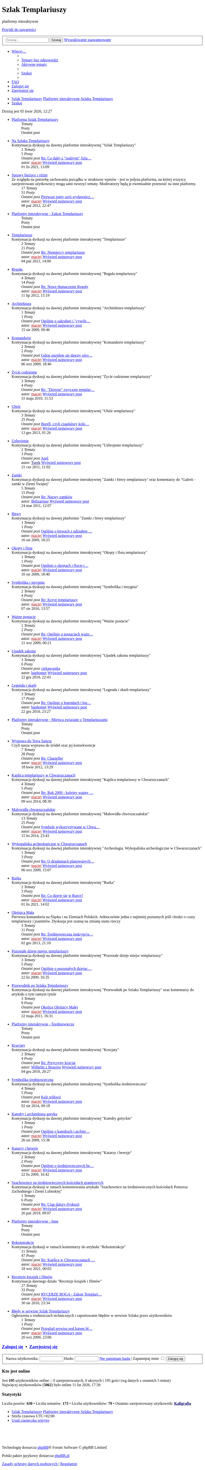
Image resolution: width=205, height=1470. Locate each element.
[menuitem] (39, 60)
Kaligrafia (182, 1403)
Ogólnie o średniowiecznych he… (67, 1166)
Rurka (16, 878)
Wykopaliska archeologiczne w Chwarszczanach (49, 844)
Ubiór (16, 406)
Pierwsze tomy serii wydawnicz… (67, 197)
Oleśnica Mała (23, 912)
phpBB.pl (62, 1456)
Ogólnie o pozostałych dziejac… (66, 968)
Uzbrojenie (20, 441)
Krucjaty (18, 1045)
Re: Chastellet (52, 758)
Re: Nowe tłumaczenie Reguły (64, 287)
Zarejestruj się (43, 1346)
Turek (35, 463)
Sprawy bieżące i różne (30, 175)
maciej (36, 162)
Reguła (17, 269)
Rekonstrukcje (23, 1242)
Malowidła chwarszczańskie (33, 809)
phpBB (42, 1447)
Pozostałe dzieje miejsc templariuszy (40, 951)
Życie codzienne (24, 372)
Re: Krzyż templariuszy (59, 600)
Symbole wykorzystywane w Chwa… (70, 827)
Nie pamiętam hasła (114, 1358)
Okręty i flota (22, 548)
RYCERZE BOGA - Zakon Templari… (71, 1294)
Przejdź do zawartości (19, 30)
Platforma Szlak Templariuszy (35, 119)
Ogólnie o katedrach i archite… (65, 1131)
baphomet (38, 673)
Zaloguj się (12, 1346)
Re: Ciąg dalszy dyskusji (60, 1204)
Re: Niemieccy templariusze (63, 252)
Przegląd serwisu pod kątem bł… (66, 1328)
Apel (44, 458)
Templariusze (22, 235)
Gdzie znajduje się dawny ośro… (66, 355)
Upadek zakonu (24, 651)
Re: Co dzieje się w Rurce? (62, 896)
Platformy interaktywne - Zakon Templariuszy (47, 214)
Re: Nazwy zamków (57, 497)
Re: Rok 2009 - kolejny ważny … (67, 793)
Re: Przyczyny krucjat (58, 1063)
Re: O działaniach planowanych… (67, 861)
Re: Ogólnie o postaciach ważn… (67, 634)
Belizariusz (40, 501)
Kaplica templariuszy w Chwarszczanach (43, 775)
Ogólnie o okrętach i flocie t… (64, 565)
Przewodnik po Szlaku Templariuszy (40, 985)
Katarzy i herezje (25, 1148)
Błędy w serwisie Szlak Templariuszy (41, 1311)
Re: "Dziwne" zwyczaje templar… (68, 390)
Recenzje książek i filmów (32, 1277)
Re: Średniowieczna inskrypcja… (67, 934)
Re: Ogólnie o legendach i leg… (66, 703)
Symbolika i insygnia (28, 582)
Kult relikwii (51, 1097)
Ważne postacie (24, 617)
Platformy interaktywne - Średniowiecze (43, 1024)
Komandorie (21, 338)
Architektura (21, 304)
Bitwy (16, 514)
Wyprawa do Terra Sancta (31, 741)
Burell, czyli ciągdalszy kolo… (65, 424)
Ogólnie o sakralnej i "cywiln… (65, 321)
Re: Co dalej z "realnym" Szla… (66, 158)
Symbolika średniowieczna (32, 1080)
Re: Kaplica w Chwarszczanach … (68, 1260)
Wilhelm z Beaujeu (46, 1067)
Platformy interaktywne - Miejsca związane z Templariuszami (60, 720)
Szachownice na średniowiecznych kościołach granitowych (57, 1183)
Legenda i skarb (24, 685)
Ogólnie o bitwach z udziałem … (66, 531)
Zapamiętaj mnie (148, 1358)
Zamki (17, 475)
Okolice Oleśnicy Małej (59, 1007)
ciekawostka (50, 668)
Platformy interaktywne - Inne (35, 1221)
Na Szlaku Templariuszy (31, 141)
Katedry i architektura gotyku (34, 1114)
